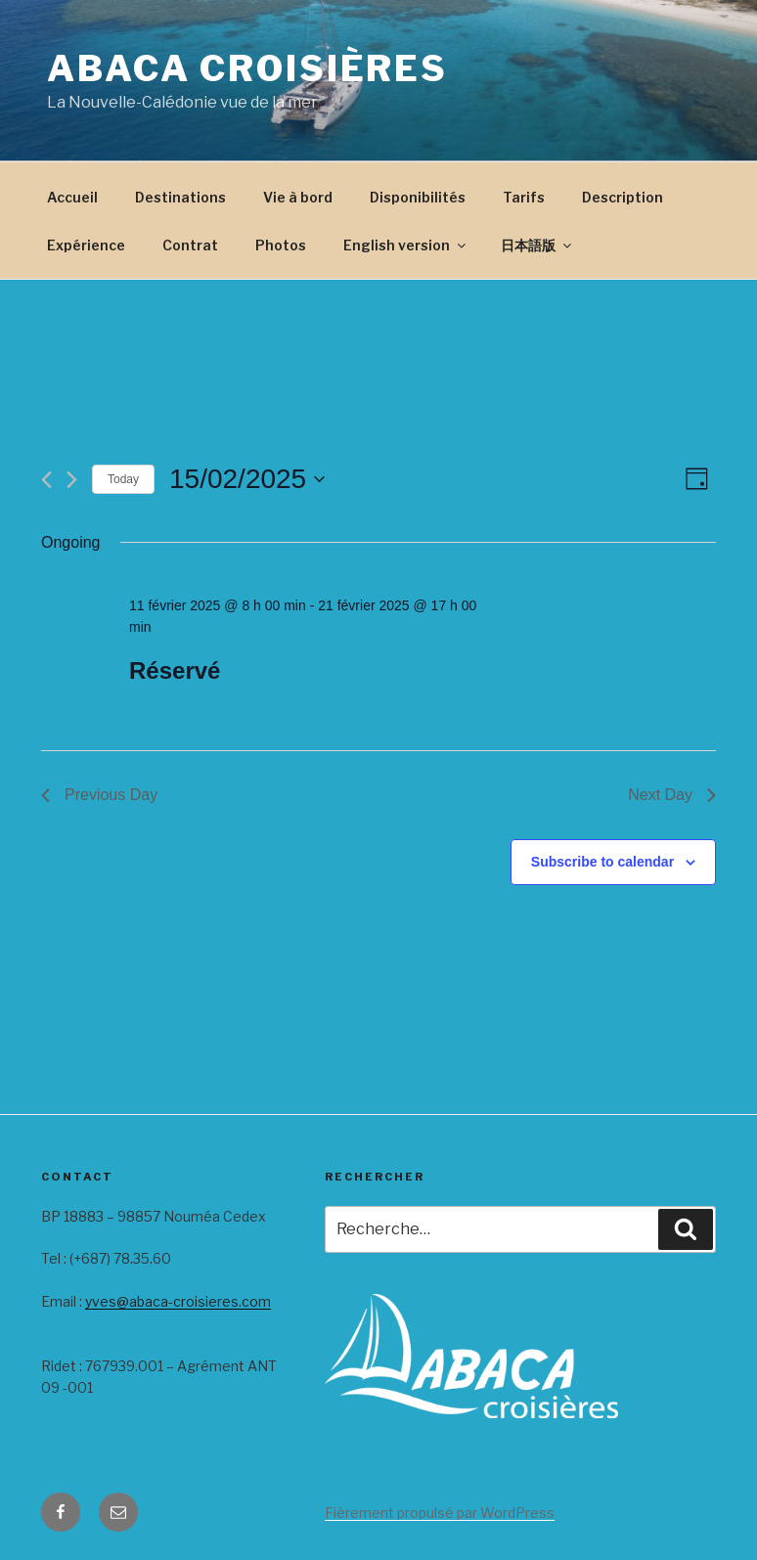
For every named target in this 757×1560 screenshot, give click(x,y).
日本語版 (537, 245)
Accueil (72, 197)
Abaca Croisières (247, 68)
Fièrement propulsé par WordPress (440, 1512)
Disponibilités (418, 197)
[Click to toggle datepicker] (247, 479)
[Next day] (72, 479)
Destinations (180, 197)
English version (405, 245)
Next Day (672, 794)
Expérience (86, 245)
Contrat (190, 245)
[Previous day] (46, 479)
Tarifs (524, 197)
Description (622, 197)
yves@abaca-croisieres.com (178, 1301)
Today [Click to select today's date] (123, 479)
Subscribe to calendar (602, 861)
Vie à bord (298, 197)
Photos (280, 245)
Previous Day (99, 794)
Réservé (174, 670)
